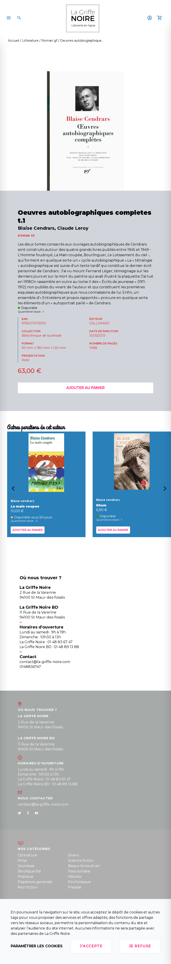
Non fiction (27, 887)
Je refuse (140, 946)
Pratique (25, 876)
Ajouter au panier (85, 388)
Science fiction (81, 860)
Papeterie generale (35, 882)
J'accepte (91, 946)
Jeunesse (26, 866)
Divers (73, 855)
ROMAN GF (26, 235)
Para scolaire (79, 871)
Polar (22, 860)
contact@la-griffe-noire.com (43, 804)
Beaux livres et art (84, 866)
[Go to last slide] (11, 490)
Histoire (74, 876)
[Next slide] (166, 490)
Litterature (27, 855)
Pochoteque (79, 882)
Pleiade (74, 887)
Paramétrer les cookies (37, 946)
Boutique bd (29, 871)
